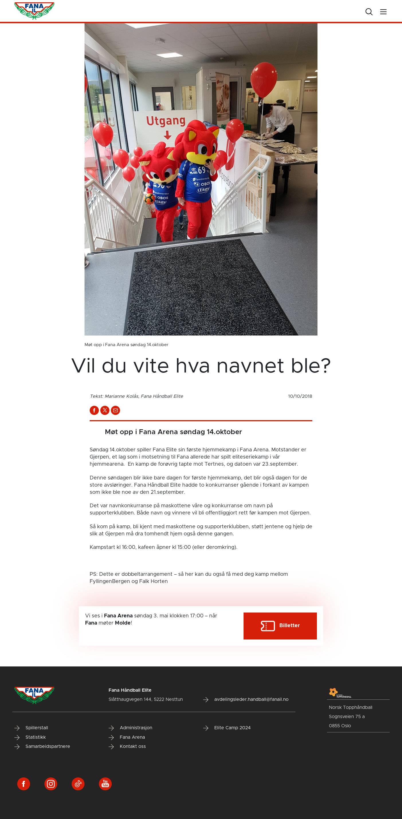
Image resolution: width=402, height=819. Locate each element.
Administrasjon (130, 728)
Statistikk (30, 737)
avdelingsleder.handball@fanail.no (246, 699)
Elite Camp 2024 (227, 728)
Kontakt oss (127, 746)
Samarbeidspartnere (42, 746)
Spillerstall (31, 728)
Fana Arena (127, 737)
